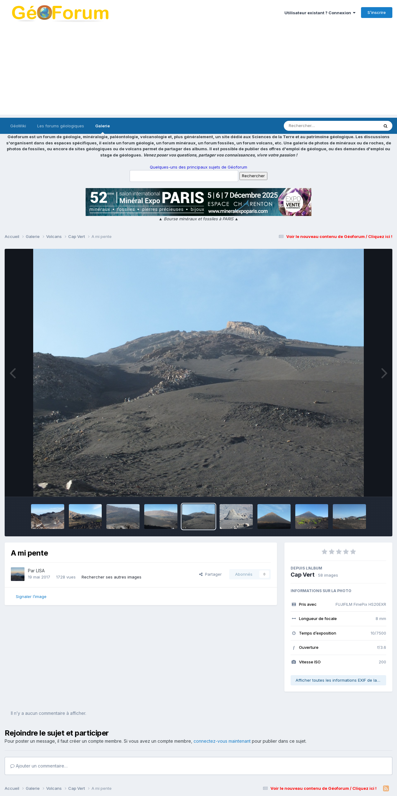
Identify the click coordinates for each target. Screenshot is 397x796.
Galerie (102, 128)
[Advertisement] (198, 71)
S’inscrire (377, 12)
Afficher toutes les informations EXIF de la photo (341, 680)
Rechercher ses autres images (111, 576)
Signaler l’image (31, 596)
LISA (40, 570)
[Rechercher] (313, 126)
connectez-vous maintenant (222, 741)
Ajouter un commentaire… (39, 765)
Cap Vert (302, 574)
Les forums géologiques (60, 125)
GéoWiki (18, 125)
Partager (210, 574)
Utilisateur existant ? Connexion (319, 12)
